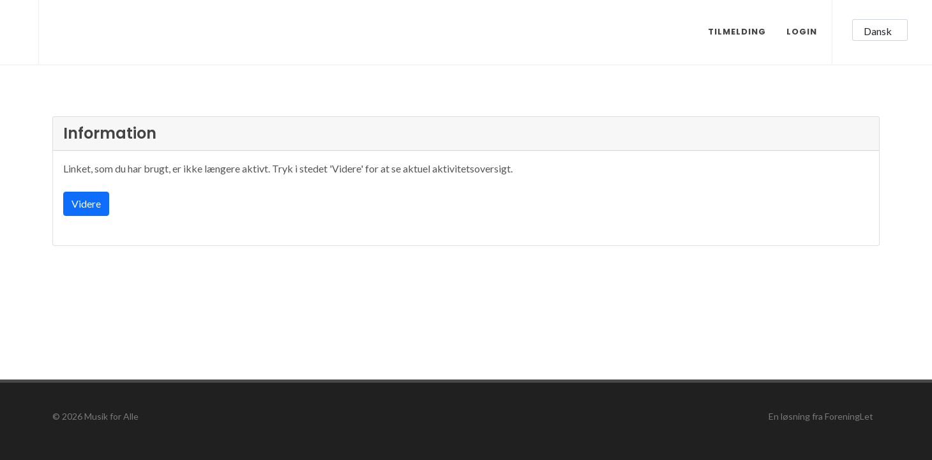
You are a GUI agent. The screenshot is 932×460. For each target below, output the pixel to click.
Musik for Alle (111, 416)
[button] (880, 30)
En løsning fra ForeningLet (821, 416)
